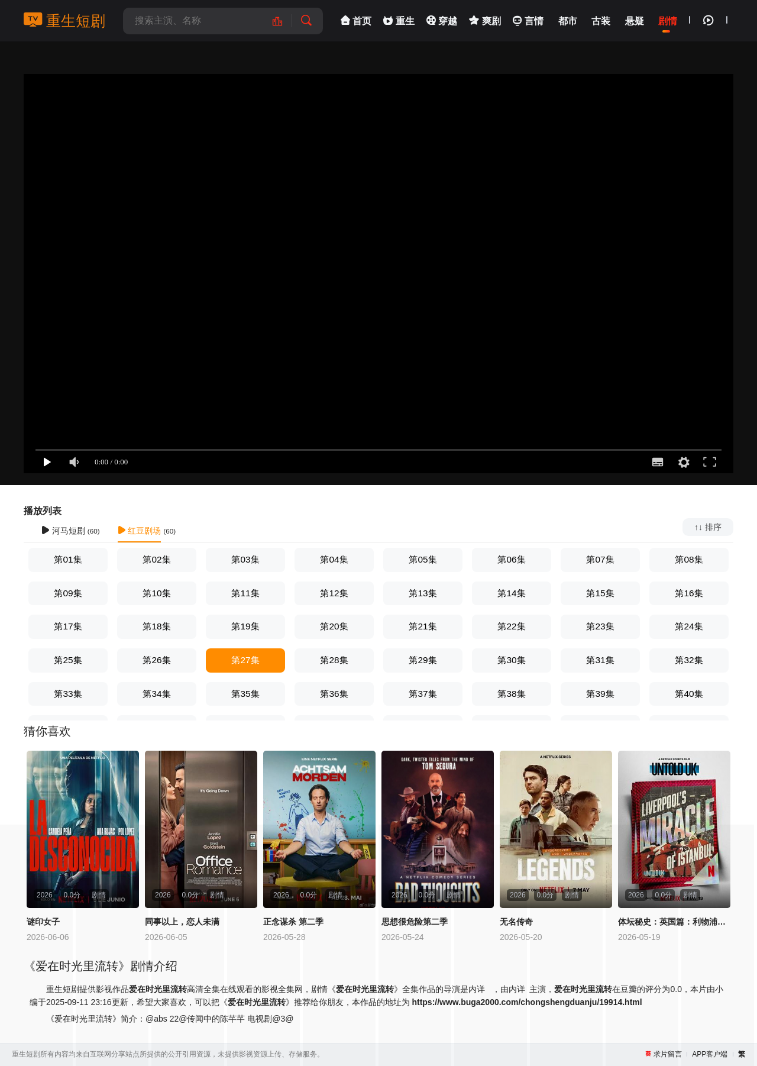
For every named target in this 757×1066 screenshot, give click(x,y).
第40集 (689, 694)
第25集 (68, 660)
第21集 (422, 626)
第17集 (68, 626)
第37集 (422, 694)
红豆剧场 (139, 530)
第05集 (422, 559)
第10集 (156, 593)
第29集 (422, 660)
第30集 (511, 660)
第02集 (156, 559)
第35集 (245, 694)
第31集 (600, 660)
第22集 (511, 626)
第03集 (245, 559)
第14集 (511, 593)
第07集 (600, 559)
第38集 (511, 694)
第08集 (689, 559)
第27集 (245, 660)
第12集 (334, 593)
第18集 (156, 626)
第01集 (68, 559)
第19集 (245, 626)
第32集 (689, 660)
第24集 (689, 626)
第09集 (68, 593)
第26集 (156, 660)
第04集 (334, 559)
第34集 (156, 694)
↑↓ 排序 (708, 527)
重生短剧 (64, 20)
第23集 (600, 626)
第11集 (245, 593)
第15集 (600, 593)
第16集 (689, 593)
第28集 (334, 660)
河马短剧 (63, 530)
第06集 (511, 559)
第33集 (68, 694)
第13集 (422, 593)
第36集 (334, 694)
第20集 (334, 626)
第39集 (600, 694)
